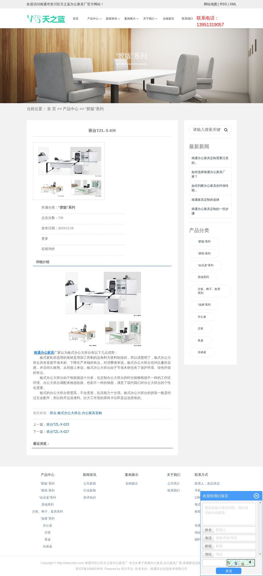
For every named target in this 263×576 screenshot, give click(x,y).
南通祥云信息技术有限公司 (168, 568)
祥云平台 (127, 568)
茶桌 (200, 340)
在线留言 (168, 18)
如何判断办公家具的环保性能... (210, 188)
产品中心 (93, 18)
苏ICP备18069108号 (89, 568)
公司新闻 (89, 483)
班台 (53, 413)
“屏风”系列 (204, 253)
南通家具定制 (192, 563)
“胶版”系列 (94, 109)
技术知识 (89, 497)
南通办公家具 (153, 563)
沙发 (200, 328)
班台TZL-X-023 (57, 424)
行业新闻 (89, 490)
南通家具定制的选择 (205, 199)
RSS (223, 4)
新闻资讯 (111, 18)
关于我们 (148, 18)
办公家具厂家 (173, 563)
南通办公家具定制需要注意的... (210, 160)
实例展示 (131, 483)
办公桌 (202, 316)
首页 (75, 18)
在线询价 (48, 249)
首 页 (51, 109)
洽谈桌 (202, 352)
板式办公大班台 (69, 413)
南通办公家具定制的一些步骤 (210, 211)
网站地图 (210, 4)
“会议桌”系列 (205, 265)
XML (233, 4)
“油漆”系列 (204, 304)
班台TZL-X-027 (57, 432)
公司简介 (173, 483)
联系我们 (187, 18)
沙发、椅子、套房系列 (209, 290)
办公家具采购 (92, 413)
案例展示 (130, 18)
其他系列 (203, 276)
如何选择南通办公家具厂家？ (208, 174)
